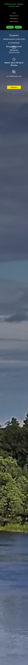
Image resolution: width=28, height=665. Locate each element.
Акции (14, 13)
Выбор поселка (14, 21)
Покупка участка (14, 15)
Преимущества (14, 18)
